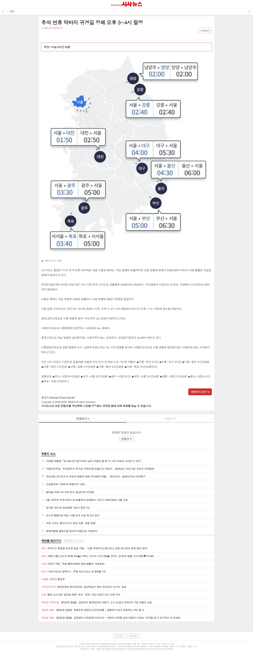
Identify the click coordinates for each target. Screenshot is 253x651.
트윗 (50, 34)
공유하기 (250, 11)
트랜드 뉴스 (48, 454)
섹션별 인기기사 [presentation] (73, 541)
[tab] (51, 541)
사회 (11, 11)
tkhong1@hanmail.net (62, 397)
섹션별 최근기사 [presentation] (51, 541)
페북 (44, 34)
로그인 (119, 636)
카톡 (57, 34)
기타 (63, 34)
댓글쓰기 (170, 419)
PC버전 (133, 636)
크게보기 (205, 30)
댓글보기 (82, 419)
